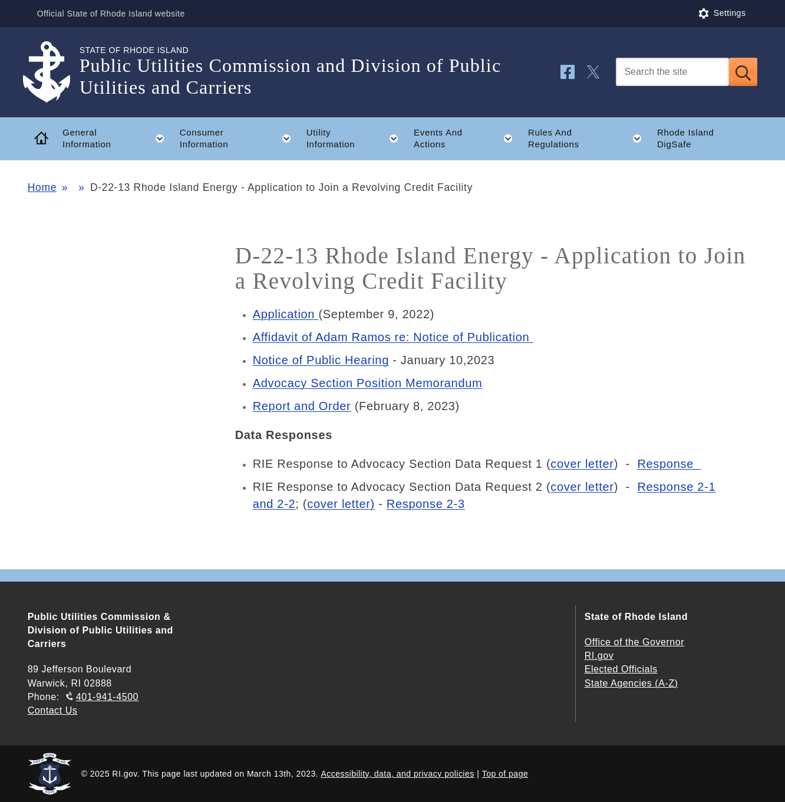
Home (42, 187)
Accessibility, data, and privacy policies (397, 773)
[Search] (672, 72)
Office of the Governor (634, 642)
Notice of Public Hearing (321, 360)
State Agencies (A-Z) (631, 683)
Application (286, 314)
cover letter (582, 463)
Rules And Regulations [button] (588, 138)
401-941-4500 (107, 697)
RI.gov (599, 656)
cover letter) (341, 503)
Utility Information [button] (356, 138)
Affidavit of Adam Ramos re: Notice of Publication (393, 337)
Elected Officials (621, 669)
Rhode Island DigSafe (685, 138)
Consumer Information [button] (239, 138)
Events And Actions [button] (467, 138)
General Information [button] (116, 138)
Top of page (505, 773)
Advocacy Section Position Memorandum (368, 383)
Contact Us (53, 710)
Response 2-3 (426, 503)
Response (669, 463)
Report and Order (302, 406)
